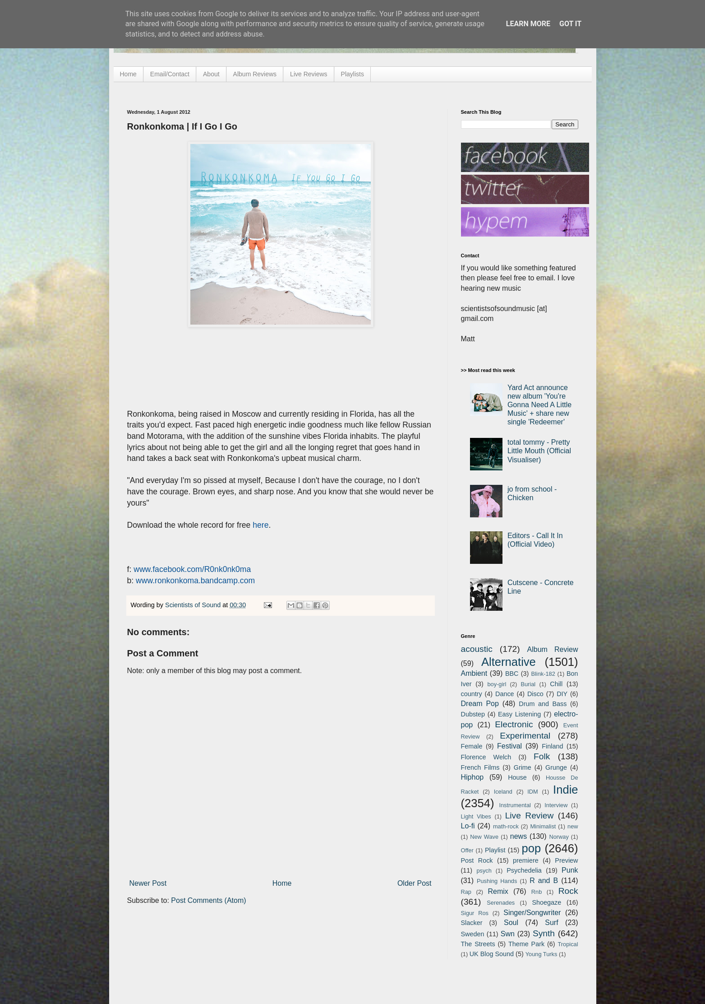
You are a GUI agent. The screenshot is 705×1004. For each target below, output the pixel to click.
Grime (522, 767)
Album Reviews (254, 74)
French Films (480, 767)
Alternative (508, 661)
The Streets (478, 944)
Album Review (552, 649)
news (518, 836)
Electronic (514, 724)
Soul (511, 922)
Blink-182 (543, 673)
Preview (566, 860)
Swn (508, 934)
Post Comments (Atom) (208, 900)
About (211, 74)
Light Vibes (476, 816)
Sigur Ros (474, 913)
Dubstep (473, 714)
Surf (551, 922)
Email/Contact (169, 74)
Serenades (501, 902)
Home (128, 74)
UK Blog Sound (492, 954)
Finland (552, 746)
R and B (544, 880)
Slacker (472, 922)
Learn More (528, 23)
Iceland (503, 791)
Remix (498, 891)
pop (531, 848)
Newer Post (148, 883)
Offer (467, 850)
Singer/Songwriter (532, 912)
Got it (570, 23)
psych (483, 870)
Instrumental (514, 805)
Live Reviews (308, 74)
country (471, 693)
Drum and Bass (543, 703)
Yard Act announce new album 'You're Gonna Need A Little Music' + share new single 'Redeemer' (539, 405)
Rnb (536, 891)
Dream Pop (480, 703)
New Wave (484, 836)
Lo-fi (468, 826)
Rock (568, 891)
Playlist (495, 850)
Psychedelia (524, 870)
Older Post (414, 883)
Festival (509, 746)
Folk (542, 756)
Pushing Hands (497, 881)
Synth (544, 933)
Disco (535, 693)
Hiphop (472, 777)
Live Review (529, 815)
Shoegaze (546, 902)
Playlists (352, 74)
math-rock (506, 826)
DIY (562, 693)
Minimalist (543, 826)
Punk (570, 870)
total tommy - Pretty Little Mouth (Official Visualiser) (539, 450)
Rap (466, 891)
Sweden (472, 934)
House (517, 777)
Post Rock (477, 860)
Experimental (525, 735)
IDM (532, 791)
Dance (504, 693)
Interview (555, 805)
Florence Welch (486, 757)
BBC (512, 673)
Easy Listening (519, 714)
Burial (528, 684)
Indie (565, 789)
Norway (558, 836)
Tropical (568, 944)
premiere (526, 860)
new (572, 826)
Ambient (474, 673)
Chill (556, 684)
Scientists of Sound (193, 605)
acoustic (477, 649)
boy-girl (496, 684)
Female (472, 746)
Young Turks (541, 954)
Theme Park (526, 944)
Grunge (556, 767)
